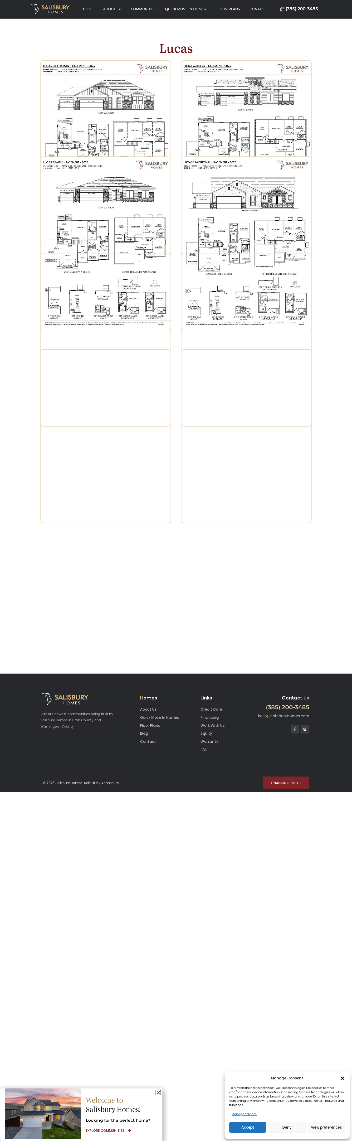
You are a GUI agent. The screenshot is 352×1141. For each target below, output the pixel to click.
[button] (342, 1078)
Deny (287, 1127)
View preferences (326, 1127)
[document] (176, 570)
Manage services (244, 1114)
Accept (247, 1127)
